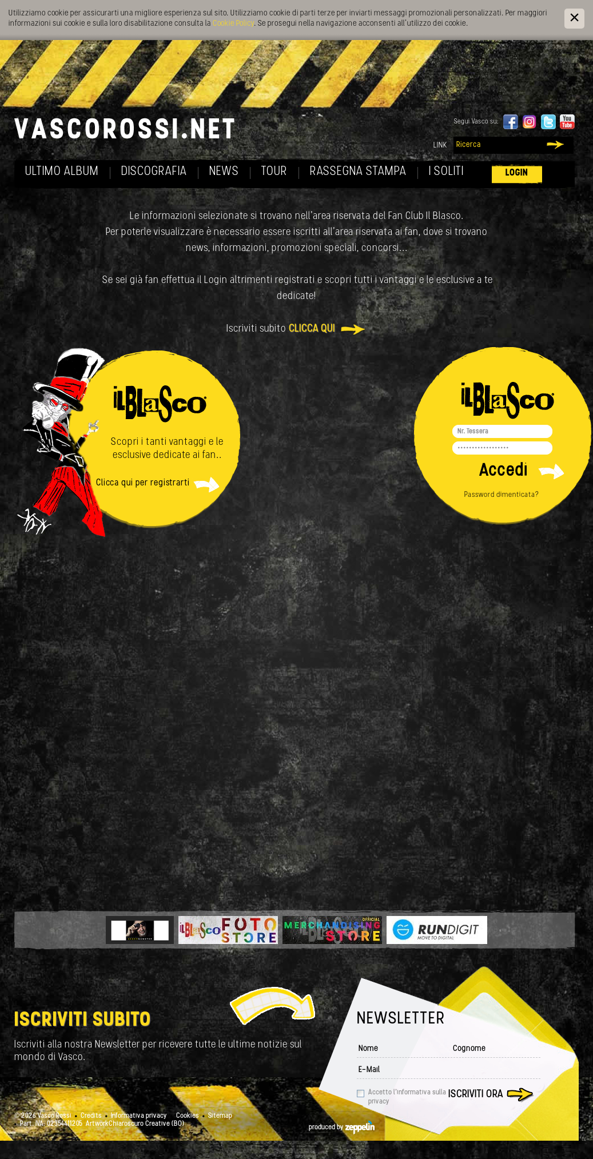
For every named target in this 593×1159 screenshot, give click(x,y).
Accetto (407, 1097)
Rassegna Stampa (358, 171)
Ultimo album (62, 171)
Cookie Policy (233, 23)
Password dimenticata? (501, 495)
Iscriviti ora (475, 1094)
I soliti (446, 171)
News (224, 171)
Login (517, 173)
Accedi (503, 471)
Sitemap (220, 1116)
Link (440, 145)
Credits (91, 1116)
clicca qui (312, 329)
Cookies (187, 1116)
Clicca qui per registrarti (143, 483)
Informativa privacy (139, 1116)
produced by (342, 1127)
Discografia (154, 171)
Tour (274, 171)
